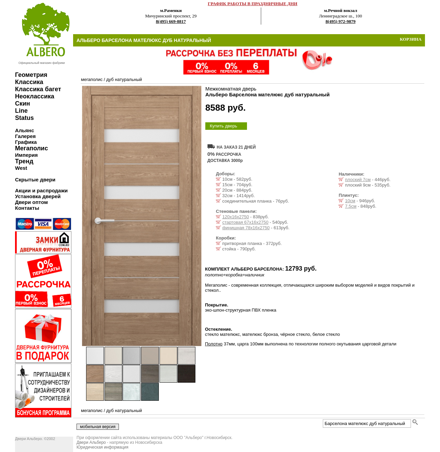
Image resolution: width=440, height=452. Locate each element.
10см (350, 200)
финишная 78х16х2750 (246, 227)
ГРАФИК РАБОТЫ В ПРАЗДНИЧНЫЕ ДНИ (252, 3)
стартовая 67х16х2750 (245, 222)
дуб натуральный (124, 79)
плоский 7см (358, 179)
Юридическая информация (102, 447)
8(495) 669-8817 (171, 21)
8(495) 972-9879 (341, 21)
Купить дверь (223, 125)
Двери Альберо (91, 442)
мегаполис (91, 79)
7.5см (351, 206)
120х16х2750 (235, 216)
